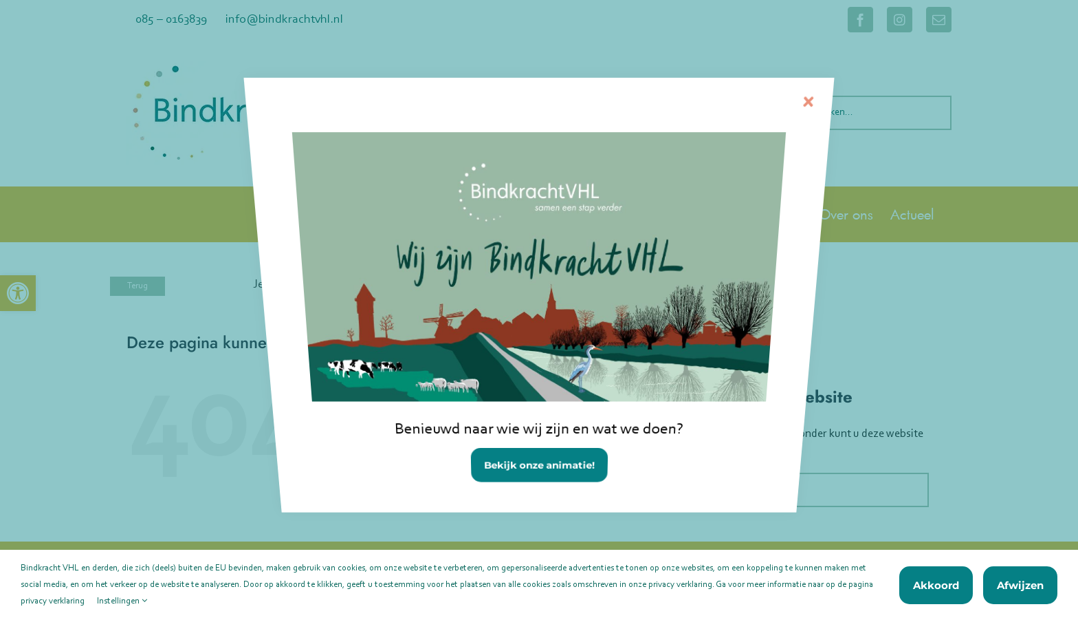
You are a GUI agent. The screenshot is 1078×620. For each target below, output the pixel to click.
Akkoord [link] (936, 585)
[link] (539, 329)
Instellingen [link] (122, 601)
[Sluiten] (770, 132)
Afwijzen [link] (1020, 585)
